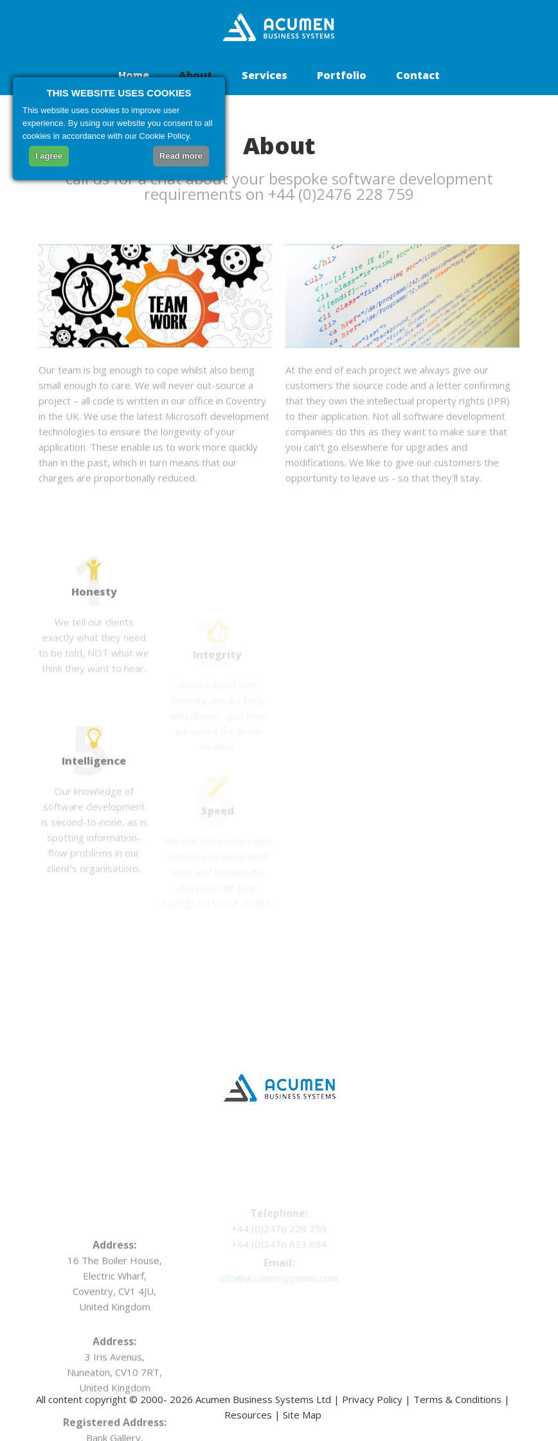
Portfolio (341, 75)
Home (133, 75)
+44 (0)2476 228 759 (346, 193)
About (195, 75)
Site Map (302, 1414)
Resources (248, 1414)
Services (264, 75)
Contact (418, 75)
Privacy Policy (372, 1399)
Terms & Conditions (457, 1399)
